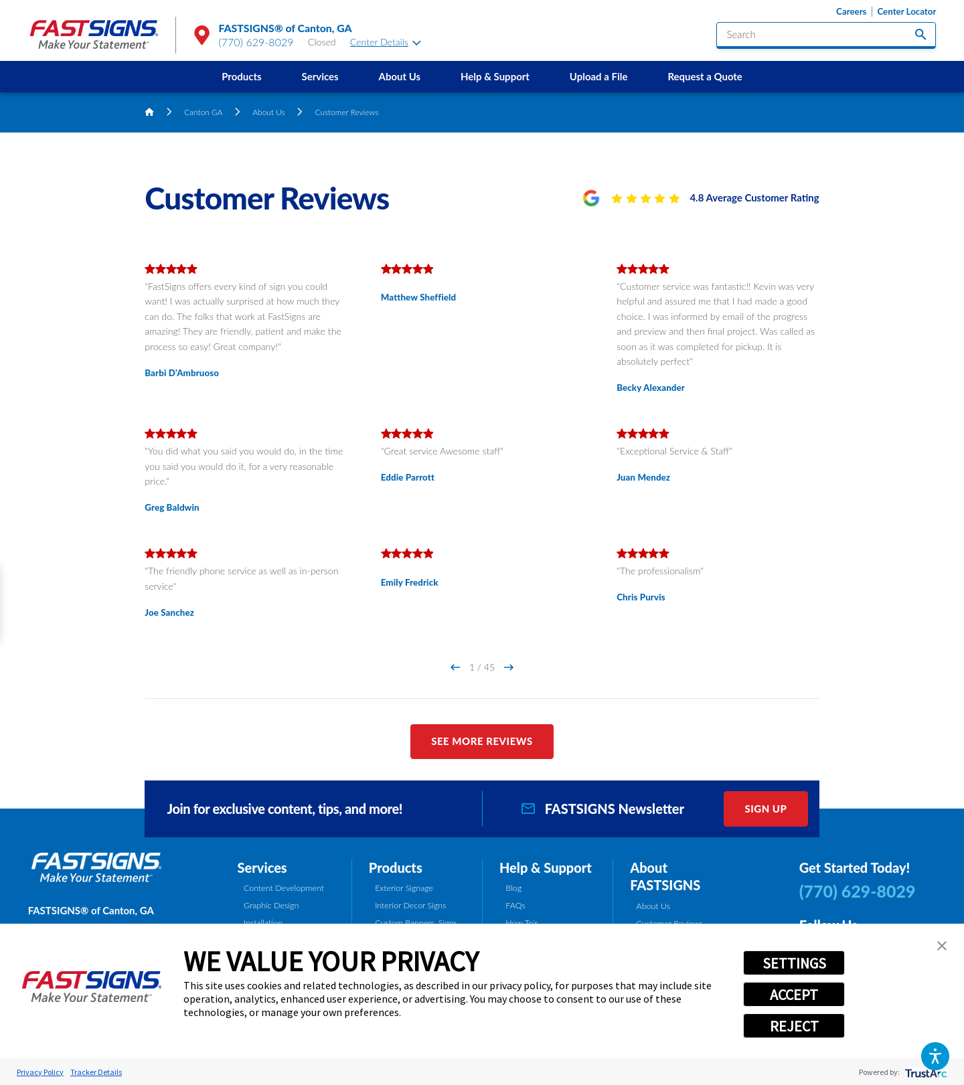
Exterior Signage (404, 888)
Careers (851, 12)
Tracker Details (96, 1072)
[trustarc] (925, 1072)
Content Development (284, 888)
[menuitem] (241, 76)
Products (241, 76)
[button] (935, 1056)
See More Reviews (482, 741)
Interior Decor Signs (410, 905)
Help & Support (495, 76)
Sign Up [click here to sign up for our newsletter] (765, 809)
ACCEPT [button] (794, 994)
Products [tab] (395, 867)
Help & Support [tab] (545, 867)
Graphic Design (271, 905)
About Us (400, 76)
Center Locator (906, 12)
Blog (513, 888)
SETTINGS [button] (794, 963)
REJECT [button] (794, 1026)
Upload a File (599, 76)
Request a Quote (704, 76)
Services (319, 76)
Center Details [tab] (385, 42)
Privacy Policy (40, 1072)
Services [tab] (262, 867)
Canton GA (203, 111)
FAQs (515, 905)
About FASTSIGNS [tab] (665, 876)
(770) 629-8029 (256, 41)
